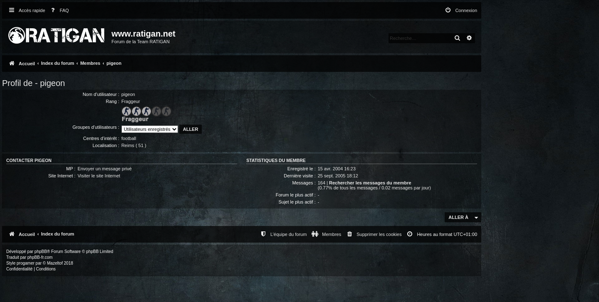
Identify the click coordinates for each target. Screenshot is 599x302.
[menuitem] (58, 11)
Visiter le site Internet (98, 175)
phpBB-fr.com (40, 257)
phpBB (41, 251)
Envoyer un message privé (104, 168)
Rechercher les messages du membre (370, 182)
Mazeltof (55, 263)
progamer (26, 263)
